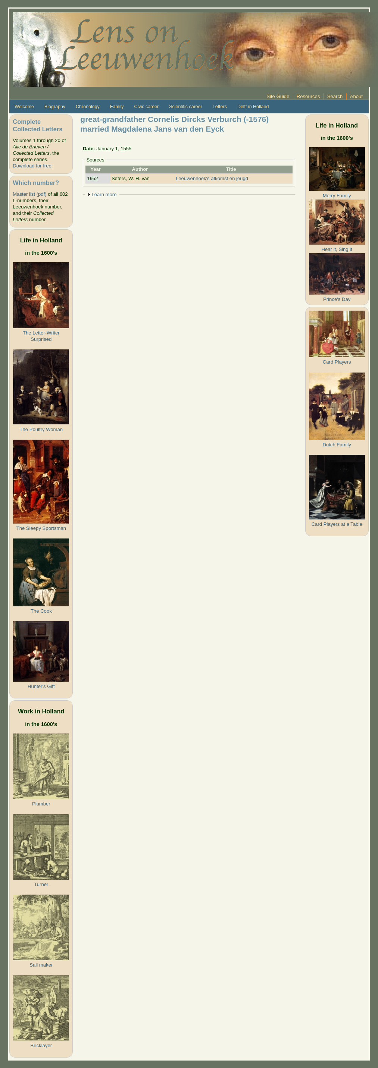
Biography (54, 106)
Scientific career (185, 106)
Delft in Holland (253, 106)
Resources (308, 96)
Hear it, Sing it (337, 249)
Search (335, 96)
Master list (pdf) (29, 194)
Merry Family (337, 195)
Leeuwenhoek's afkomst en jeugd (212, 178)
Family (117, 106)
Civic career (146, 106)
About (356, 96)
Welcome (24, 106)
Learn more (103, 194)
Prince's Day (336, 299)
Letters (220, 106)
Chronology (88, 106)
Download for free (32, 166)
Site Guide (277, 96)
